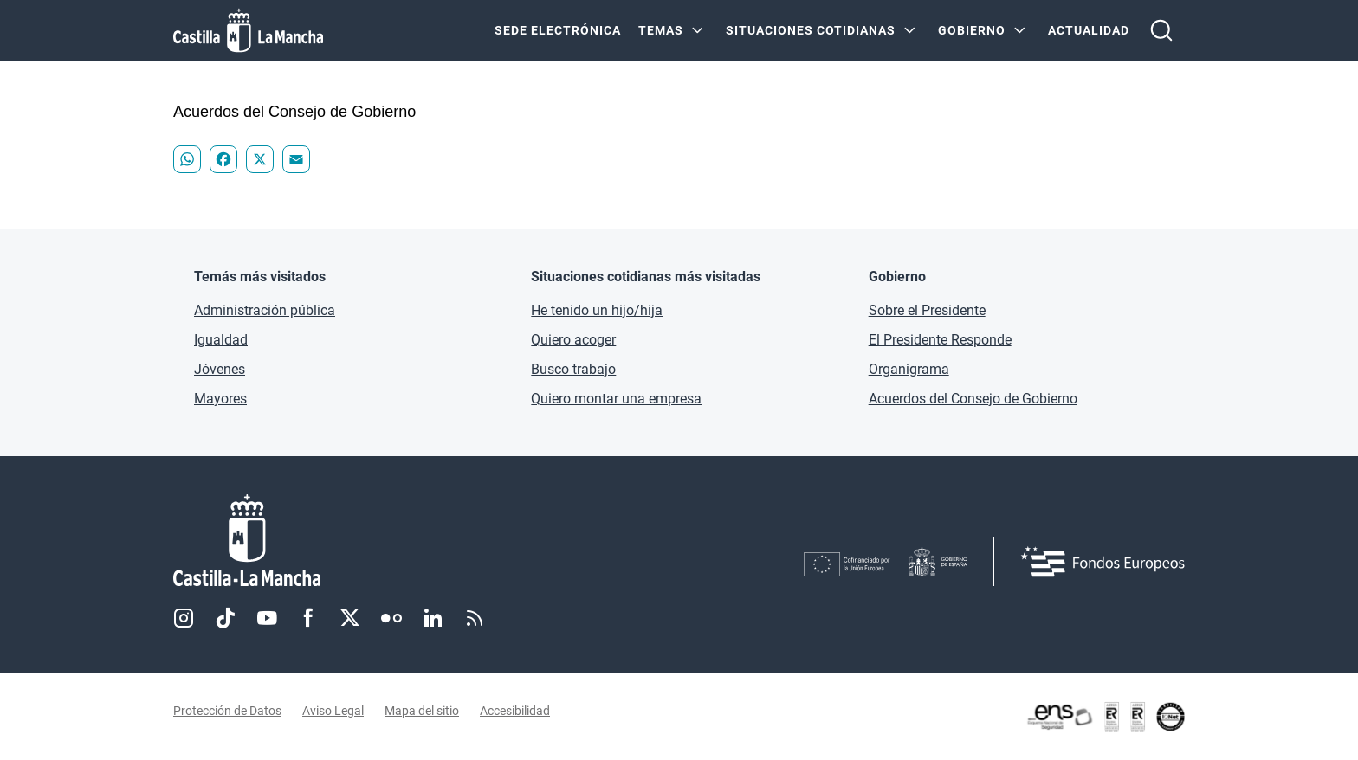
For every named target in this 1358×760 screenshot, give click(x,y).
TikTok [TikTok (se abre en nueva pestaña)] (225, 618)
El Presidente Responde (940, 340)
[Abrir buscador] (1161, 30)
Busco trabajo (573, 369)
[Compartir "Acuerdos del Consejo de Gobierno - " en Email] (296, 159)
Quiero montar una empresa (616, 398)
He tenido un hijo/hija (597, 310)
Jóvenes (219, 369)
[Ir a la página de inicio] (248, 30)
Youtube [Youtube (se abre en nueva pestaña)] (267, 618)
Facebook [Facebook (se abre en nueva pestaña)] (308, 618)
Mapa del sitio (422, 711)
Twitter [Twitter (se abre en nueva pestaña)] (350, 618)
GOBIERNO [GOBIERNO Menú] (972, 30)
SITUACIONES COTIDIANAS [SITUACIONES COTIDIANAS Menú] (811, 30)
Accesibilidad (515, 711)
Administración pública (264, 310)
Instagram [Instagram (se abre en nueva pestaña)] (183, 618)
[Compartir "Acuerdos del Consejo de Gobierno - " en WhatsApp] (187, 159)
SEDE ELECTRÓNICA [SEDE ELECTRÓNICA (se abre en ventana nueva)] (558, 30)
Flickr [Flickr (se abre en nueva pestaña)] (391, 618)
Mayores (220, 398)
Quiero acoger (573, 340)
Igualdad (221, 340)
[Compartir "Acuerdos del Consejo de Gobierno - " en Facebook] (223, 159)
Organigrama (909, 369)
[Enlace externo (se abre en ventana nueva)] (1105, 716)
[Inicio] (408, 540)
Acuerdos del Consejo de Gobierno (973, 398)
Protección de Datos (227, 711)
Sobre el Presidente (927, 310)
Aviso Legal (333, 711)
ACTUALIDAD (1088, 30)
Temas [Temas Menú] (660, 30)
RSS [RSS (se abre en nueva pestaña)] (474, 618)
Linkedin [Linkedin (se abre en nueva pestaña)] (433, 618)
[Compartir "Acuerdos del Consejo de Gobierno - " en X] (260, 159)
